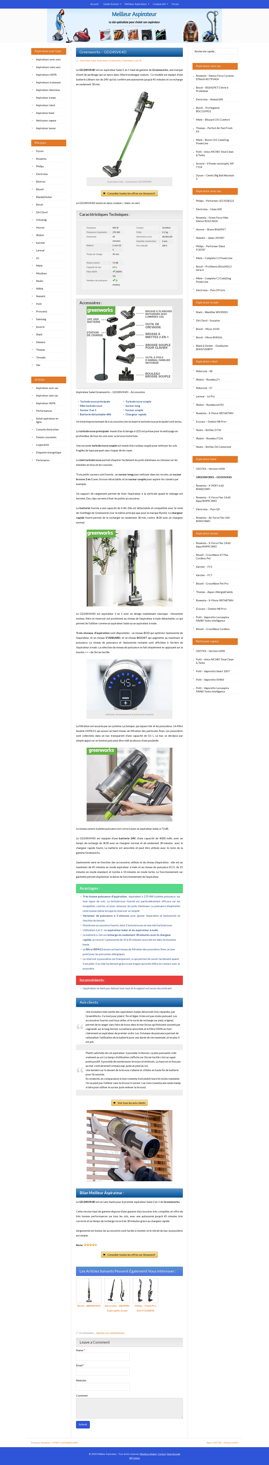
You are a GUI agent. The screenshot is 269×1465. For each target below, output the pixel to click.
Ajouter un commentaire (110, 1332)
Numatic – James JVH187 (210, 237)
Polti (39, 303)
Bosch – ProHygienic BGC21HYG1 (208, 109)
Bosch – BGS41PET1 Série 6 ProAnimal (212, 89)
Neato (39, 280)
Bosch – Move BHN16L (209, 337)
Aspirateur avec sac (208, 191)
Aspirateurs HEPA (46, 74)
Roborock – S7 (204, 387)
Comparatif (159, 3)
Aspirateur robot (207, 361)
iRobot (40, 235)
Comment (82, 1395)
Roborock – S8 (204, 371)
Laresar (40, 250)
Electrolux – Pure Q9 (208, 509)
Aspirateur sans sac (208, 66)
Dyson (40, 151)
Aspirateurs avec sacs (48, 59)
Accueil (94, 3)
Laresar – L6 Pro (205, 396)
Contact (162, 1454)
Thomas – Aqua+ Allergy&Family (214, 591)
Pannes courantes (46, 437)
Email (80, 1365)
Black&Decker (44, 197)
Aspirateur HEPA (45, 403)
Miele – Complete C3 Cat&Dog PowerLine (213, 280)
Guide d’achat (111, 3)
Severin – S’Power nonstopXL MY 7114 (215, 165)
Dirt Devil (42, 212)
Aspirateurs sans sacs (48, 67)
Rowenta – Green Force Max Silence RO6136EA (212, 219)
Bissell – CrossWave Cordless (213, 629)
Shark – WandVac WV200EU (212, 312)
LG (37, 258)
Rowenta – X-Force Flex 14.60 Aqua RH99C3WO (213, 499)
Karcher (40, 242)
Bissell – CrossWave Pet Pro (212, 583)
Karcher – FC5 (204, 566)
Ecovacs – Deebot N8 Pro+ (211, 421)
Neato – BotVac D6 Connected (213, 446)
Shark (39, 334)
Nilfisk (39, 288)
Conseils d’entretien (47, 429)
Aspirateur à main (207, 302)
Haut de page (173, 1454)
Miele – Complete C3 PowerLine (214, 258)
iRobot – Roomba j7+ (208, 379)
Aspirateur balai (88, 60)
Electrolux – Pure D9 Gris (210, 290)
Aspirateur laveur (207, 533)
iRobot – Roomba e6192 (210, 404)
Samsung (41, 319)
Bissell (40, 189)
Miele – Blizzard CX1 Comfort (213, 119)
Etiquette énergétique (48, 452)
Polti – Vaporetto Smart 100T (213, 671)
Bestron (40, 181)
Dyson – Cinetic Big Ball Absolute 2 (215, 177)
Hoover (40, 227)
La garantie (42, 444)
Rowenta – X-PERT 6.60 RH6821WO (210, 487)
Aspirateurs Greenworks (109, 60)
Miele (39, 265)
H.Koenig (41, 219)
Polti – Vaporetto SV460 (210, 679)
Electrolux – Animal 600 (209, 99)
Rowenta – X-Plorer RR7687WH (214, 413)
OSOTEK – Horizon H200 (210, 468)
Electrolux (42, 174)
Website (81, 1380)
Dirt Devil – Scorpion (208, 320)
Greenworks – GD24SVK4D (214, 477)
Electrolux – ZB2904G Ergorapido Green (117, 1295)
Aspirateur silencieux (48, 89)
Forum (175, 3)
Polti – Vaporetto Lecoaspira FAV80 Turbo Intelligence (212, 619)
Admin (134, 1458)
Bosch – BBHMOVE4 (89, 1292)
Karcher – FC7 (204, 575)
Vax (38, 364)
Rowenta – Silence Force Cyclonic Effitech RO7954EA (215, 77)
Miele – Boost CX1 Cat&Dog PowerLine (212, 141)
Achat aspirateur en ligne (47, 420)
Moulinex (41, 273)
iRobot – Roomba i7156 (209, 438)
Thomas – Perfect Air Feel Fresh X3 (214, 129)
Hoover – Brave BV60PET (211, 229)
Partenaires (43, 460)
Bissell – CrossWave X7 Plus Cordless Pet (212, 556)
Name (80, 1350)
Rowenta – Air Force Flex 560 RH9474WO (213, 519)
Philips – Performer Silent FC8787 (210, 248)
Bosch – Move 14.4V (207, 328)
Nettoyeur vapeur (207, 641)
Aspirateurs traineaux (48, 82)
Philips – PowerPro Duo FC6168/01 (145, 1295)
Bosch (39, 204)
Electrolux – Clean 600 (209, 209)
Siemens (40, 342)
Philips (40, 166)
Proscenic (41, 311)
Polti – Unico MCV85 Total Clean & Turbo (214, 153)
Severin (40, 326)
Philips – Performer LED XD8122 (215, 200)
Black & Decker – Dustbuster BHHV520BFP (212, 347)
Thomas (40, 349)
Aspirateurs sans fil (131, 60)
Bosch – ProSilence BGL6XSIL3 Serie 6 (214, 268)
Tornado (41, 357)
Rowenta (41, 158)
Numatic (40, 296)
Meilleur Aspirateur (136, 3)
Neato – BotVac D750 (208, 429)
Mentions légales (148, 1454)
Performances (44, 410)
